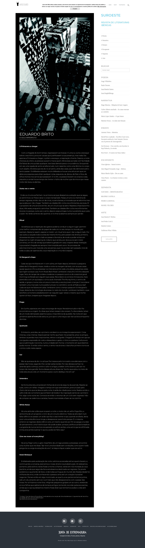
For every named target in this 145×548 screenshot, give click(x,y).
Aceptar (75, 8)
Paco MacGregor (69, 540)
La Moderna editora (81, 540)
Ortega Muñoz (38, 526)
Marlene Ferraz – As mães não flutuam (113, 121)
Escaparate (105, 49)
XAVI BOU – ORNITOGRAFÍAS (112, 192)
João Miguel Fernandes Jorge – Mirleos (113, 169)
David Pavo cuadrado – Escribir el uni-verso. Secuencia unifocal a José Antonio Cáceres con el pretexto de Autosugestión (115, 139)
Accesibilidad (112, 526)
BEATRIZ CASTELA (108, 196)
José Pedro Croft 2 (107, 221)
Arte (103, 58)
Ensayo (104, 45)
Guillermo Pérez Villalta (108, 230)
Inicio (30, 526)
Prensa (66, 526)
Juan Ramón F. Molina (108, 217)
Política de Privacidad (98, 526)
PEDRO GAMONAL (108, 201)
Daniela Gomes (106, 226)
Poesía (104, 36)
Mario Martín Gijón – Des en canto (112, 173)
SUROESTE (111, 15)
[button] (127, 4)
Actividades (58, 526)
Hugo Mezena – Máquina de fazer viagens (114, 105)
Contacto (85, 526)
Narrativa (104, 40)
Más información (102, 6)
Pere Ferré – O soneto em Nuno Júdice (113, 153)
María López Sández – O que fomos (112, 116)
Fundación (48, 526)
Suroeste (73, 526)
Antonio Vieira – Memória (109, 132)
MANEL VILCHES (107, 205)
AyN (79, 526)
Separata (104, 54)
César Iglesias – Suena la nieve (111, 164)
